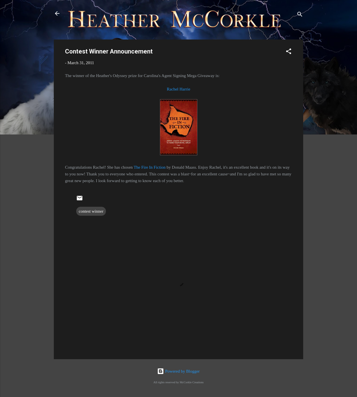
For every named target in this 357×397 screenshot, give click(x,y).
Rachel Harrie (178, 89)
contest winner (91, 211)
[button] (288, 52)
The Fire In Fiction (150, 167)
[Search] (299, 15)
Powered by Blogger (178, 371)
